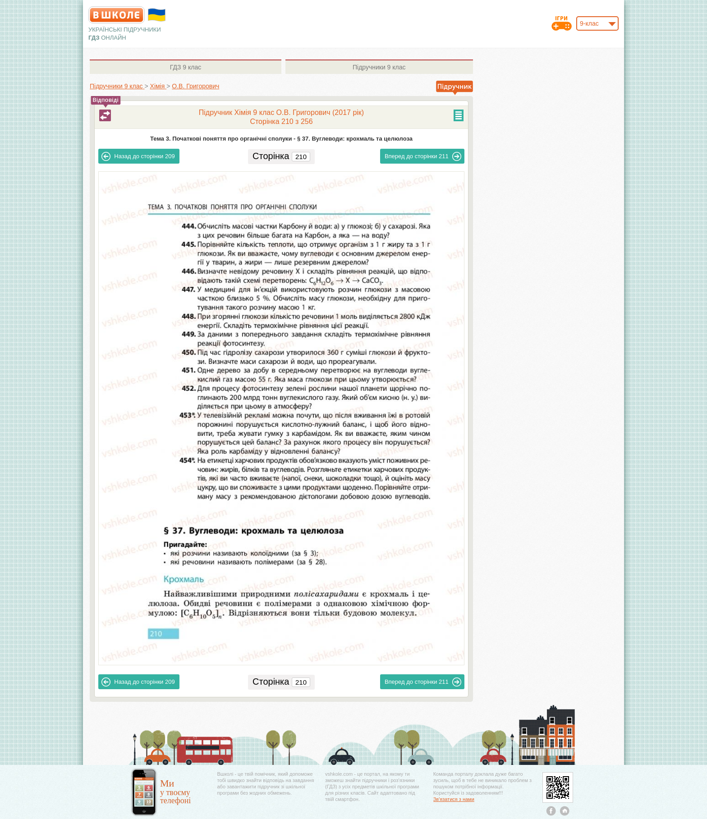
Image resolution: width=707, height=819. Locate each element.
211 (423, 156)
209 (137, 156)
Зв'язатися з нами (453, 799)
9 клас (185, 67)
